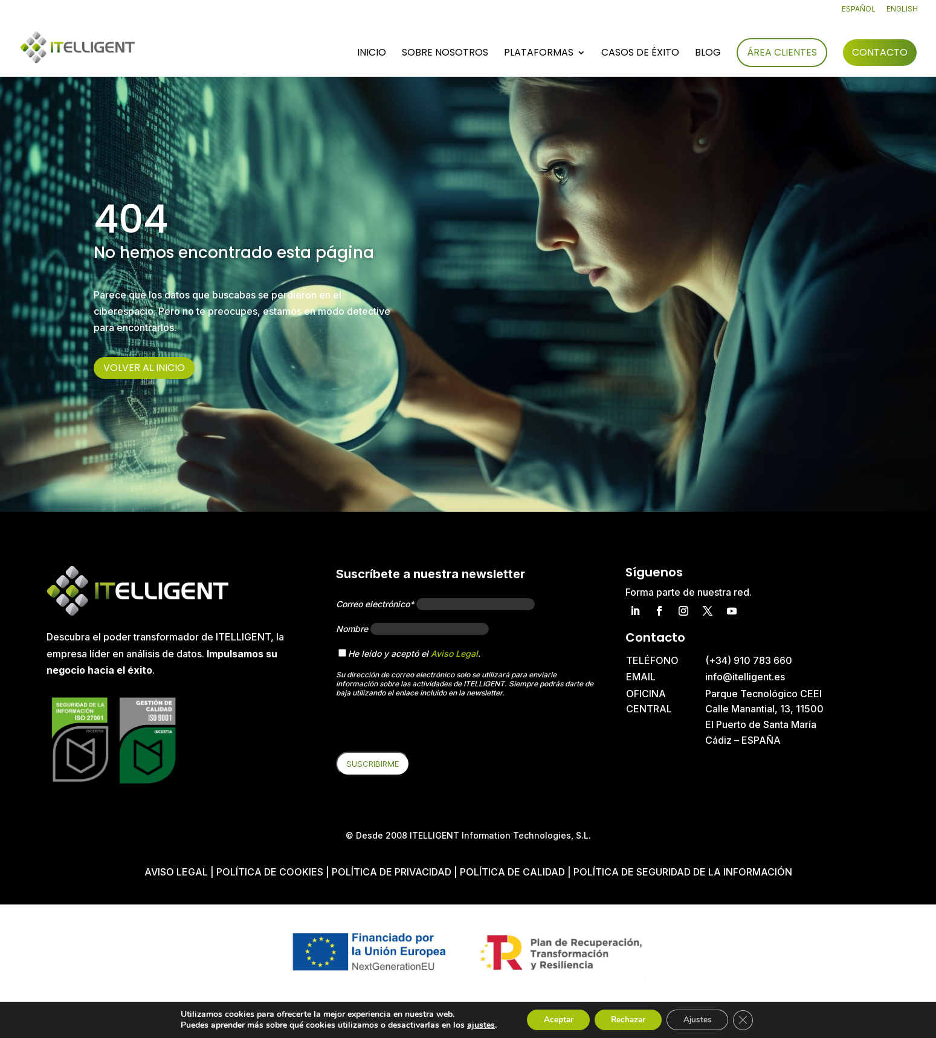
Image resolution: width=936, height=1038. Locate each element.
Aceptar (553, 1019)
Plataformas (538, 53)
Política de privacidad (391, 872)
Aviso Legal (454, 653)
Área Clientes (782, 52)
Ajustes (700, 1019)
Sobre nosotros (445, 53)
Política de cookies (271, 872)
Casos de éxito (640, 53)
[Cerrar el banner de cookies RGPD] (749, 1019)
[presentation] (428, 728)
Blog (708, 53)
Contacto (880, 52)
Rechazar (627, 1019)
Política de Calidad (512, 872)
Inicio (371, 53)
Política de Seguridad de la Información (682, 872)
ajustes (474, 1024)
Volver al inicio (144, 368)
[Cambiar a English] (902, 11)
